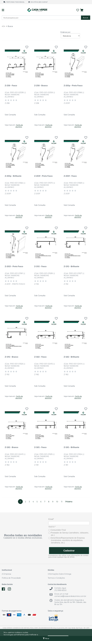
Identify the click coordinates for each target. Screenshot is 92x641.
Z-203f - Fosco (70, 176)
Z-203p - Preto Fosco (73, 85)
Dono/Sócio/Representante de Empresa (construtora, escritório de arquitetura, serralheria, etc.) (66, 540)
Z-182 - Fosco (40, 357)
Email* (51, 519)
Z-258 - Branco (41, 85)
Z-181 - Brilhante (71, 447)
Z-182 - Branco (11, 447)
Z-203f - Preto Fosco (43, 176)
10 (57, 502)
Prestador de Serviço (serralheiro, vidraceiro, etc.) (68, 534)
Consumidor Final (57, 530)
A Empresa (6, 574)
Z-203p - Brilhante (13, 176)
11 (61, 502)
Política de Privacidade (11, 578)
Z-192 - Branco (11, 357)
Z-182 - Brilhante (71, 357)
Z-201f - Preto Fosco (14, 266)
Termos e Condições (56, 578)
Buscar (85, 18)
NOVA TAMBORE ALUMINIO (12, 96)
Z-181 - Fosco (40, 447)
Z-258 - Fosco (11, 85)
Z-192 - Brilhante (71, 266)
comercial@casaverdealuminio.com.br (70, 596)
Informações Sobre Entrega (59, 574)
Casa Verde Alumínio (37, 10)
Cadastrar (69, 550)
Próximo (68, 502)
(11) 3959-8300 (60, 590)
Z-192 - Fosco (40, 266)
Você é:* (52, 527)
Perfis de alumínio (19, 126)
